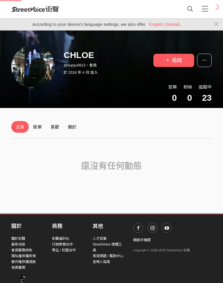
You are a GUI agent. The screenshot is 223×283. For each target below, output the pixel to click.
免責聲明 (18, 268)
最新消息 (18, 244)
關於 (72, 127)
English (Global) (164, 24)
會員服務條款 (21, 250)
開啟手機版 (142, 240)
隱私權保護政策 (23, 256)
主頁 (20, 127)
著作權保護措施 (23, 262)
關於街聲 (18, 239)
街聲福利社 (60, 239)
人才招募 (100, 239)
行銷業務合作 (62, 244)
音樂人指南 (101, 262)
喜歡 (55, 127)
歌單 (37, 127)
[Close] (216, 24)
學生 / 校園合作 (64, 250)
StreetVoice (35, 9)
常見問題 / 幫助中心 (108, 256)
